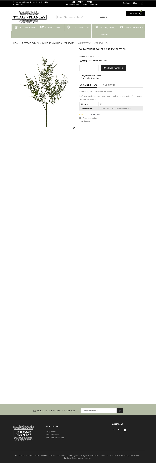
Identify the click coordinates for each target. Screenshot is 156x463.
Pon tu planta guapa (70, 455)
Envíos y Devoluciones (73, 458)
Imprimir (87, 121)
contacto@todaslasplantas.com (29, 8)
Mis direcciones (52, 434)
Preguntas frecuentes (90, 455)
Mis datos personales (55, 437)
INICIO (15, 43)
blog (135, 3)
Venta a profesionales (51, 455)
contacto (126, 3)
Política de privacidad (109, 455)
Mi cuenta (52, 426)
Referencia (84, 56)
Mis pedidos (51, 431)
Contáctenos (20, 455)
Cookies (88, 458)
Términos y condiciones (130, 455)
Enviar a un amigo (90, 118)
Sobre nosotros (33, 455)
